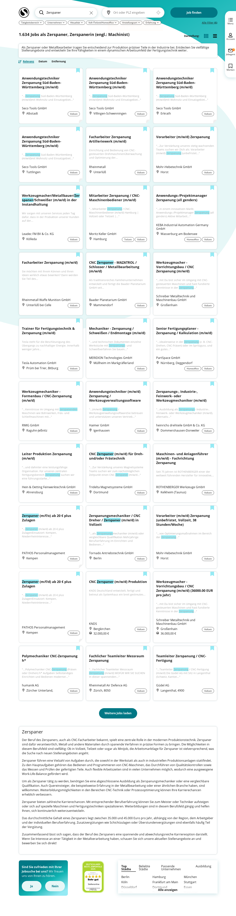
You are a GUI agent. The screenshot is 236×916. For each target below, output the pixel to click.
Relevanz (28, 63)
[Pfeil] (41, 22)
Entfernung (59, 63)
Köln (124, 886)
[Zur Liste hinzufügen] (78, 72)
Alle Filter (209, 22)
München (190, 881)
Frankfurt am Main (165, 886)
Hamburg (159, 881)
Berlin (125, 881)
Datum (43, 63)
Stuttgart (190, 886)
